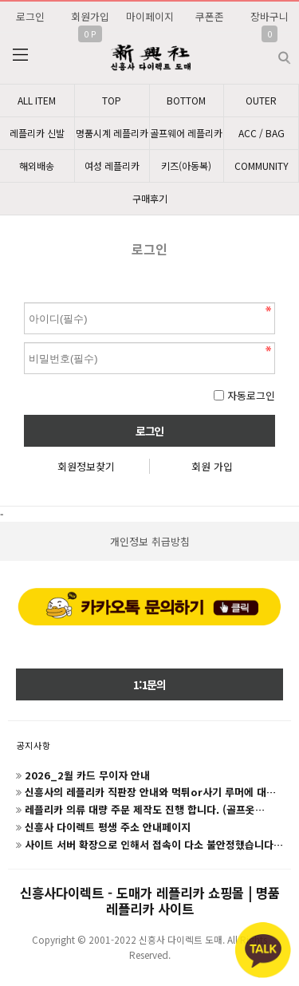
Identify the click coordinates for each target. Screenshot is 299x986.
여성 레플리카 (112, 165)
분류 (20, 55)
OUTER (261, 100)
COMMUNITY (261, 165)
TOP (111, 100)
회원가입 (90, 16)
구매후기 (149, 198)
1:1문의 (149, 684)
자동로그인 (251, 395)
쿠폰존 (209, 16)
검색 (271, 51)
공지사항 (33, 745)
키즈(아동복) (186, 165)
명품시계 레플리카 (112, 133)
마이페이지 (150, 16)
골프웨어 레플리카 (186, 133)
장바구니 (269, 16)
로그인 (30, 16)
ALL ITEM (37, 100)
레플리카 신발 (37, 133)
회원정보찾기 (86, 466)
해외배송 (36, 165)
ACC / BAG (261, 133)
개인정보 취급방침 (150, 541)
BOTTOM (186, 100)
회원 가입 (212, 466)
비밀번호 (24, 298)
